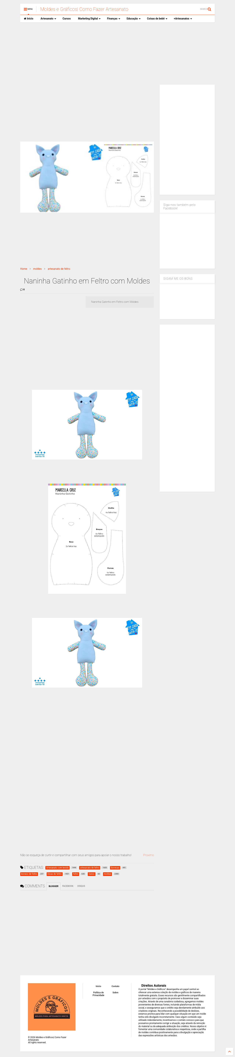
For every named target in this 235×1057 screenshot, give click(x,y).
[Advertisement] (117, 53)
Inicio (28, 18)
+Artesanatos (183, 18)
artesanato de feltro (59, 268)
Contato (116, 986)
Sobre (115, 992)
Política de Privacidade (98, 993)
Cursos (67, 18)
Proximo (148, 855)
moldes (37, 268)
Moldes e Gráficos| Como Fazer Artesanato (84, 9)
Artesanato (48, 18)
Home (23, 268)
